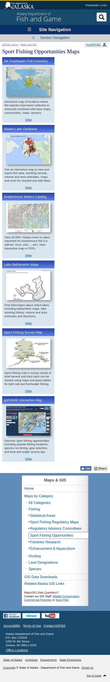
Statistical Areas (42, 516)
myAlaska (31, 660)
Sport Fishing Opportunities (51, 535)
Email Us (87, 667)
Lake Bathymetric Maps (21, 264)
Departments (48, 660)
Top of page (93, 675)
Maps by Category (38, 496)
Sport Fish (62, 600)
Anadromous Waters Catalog (25, 197)
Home (29, 488)
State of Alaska (20, 6)
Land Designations (43, 562)
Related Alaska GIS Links (44, 584)
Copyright (9, 667)
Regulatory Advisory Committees (55, 528)
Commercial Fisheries (38, 600)
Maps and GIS (29, 44)
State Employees (70, 660)
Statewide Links (96, 5)
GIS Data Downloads (40, 577)
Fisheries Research (45, 542)
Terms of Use (32, 626)
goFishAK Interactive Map (23, 400)
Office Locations (17, 650)
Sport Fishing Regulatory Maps (54, 522)
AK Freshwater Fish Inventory (26, 61)
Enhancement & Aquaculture (52, 548)
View (28, 120)
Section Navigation (55, 38)
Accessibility (12, 626)
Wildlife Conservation (66, 596)
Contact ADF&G (55, 626)
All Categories (40, 503)
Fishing (34, 509)
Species (35, 569)
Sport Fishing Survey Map (23, 332)
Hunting (35, 556)
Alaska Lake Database (20, 129)
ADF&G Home (10, 44)
